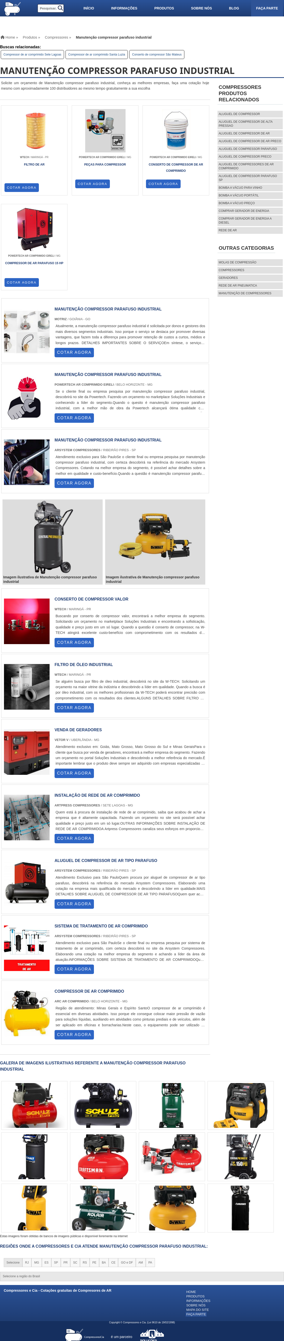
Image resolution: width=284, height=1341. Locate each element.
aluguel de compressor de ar (244, 133)
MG (36, 1168)
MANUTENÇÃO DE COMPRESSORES (245, 293)
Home (191, 1198)
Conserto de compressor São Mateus (157, 54)
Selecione (13, 1168)
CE (113, 1168)
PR (66, 1168)
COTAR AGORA (22, 187)
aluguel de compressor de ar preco (250, 141)
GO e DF (127, 1168)
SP (56, 1168)
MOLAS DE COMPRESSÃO (237, 262)
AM (141, 1168)
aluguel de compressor (239, 114)
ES (47, 1168)
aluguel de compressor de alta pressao (246, 123)
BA (104, 1168)
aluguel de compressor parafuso (248, 149)
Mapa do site (197, 1215)
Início (88, 8)
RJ (27, 1168)
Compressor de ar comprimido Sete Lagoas (32, 54)
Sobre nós (201, 8)
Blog (234, 8)
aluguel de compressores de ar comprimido (246, 166)
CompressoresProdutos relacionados (240, 93)
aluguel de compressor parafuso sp (248, 178)
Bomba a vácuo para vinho (240, 187)
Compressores (231, 270)
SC (75, 1168)
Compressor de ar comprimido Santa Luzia (96, 54)
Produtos (164, 8)
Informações (124, 8)
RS (85, 1168)
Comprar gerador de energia (244, 211)
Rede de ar (228, 230)
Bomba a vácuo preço (237, 203)
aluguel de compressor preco (245, 156)
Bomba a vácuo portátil (239, 195)
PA (150, 1168)
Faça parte (267, 8)
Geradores (228, 278)
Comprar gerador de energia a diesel (245, 220)
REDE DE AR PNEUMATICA (238, 285)
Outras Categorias (246, 248)
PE (94, 1168)
